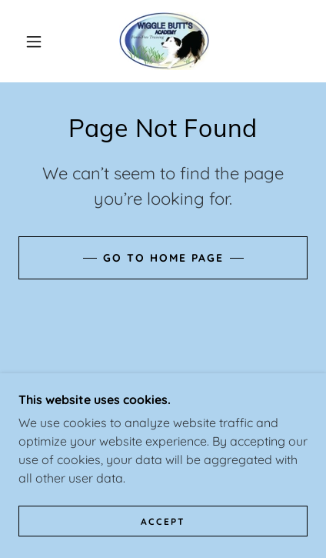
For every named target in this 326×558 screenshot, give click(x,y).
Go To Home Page (163, 258)
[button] (33, 41)
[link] (164, 41)
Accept (163, 521)
